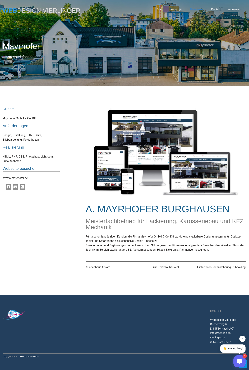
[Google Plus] (22, 187)
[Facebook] (8, 187)
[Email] (15, 187)
